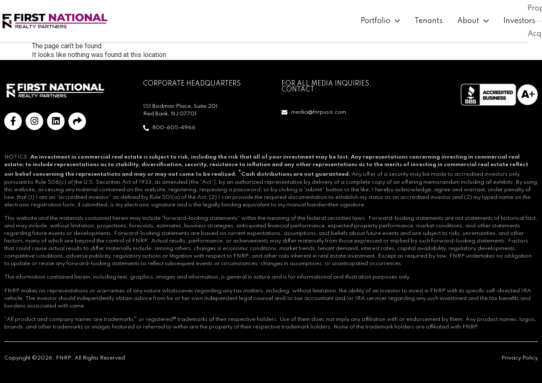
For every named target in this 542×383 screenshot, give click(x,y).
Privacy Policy (519, 358)
